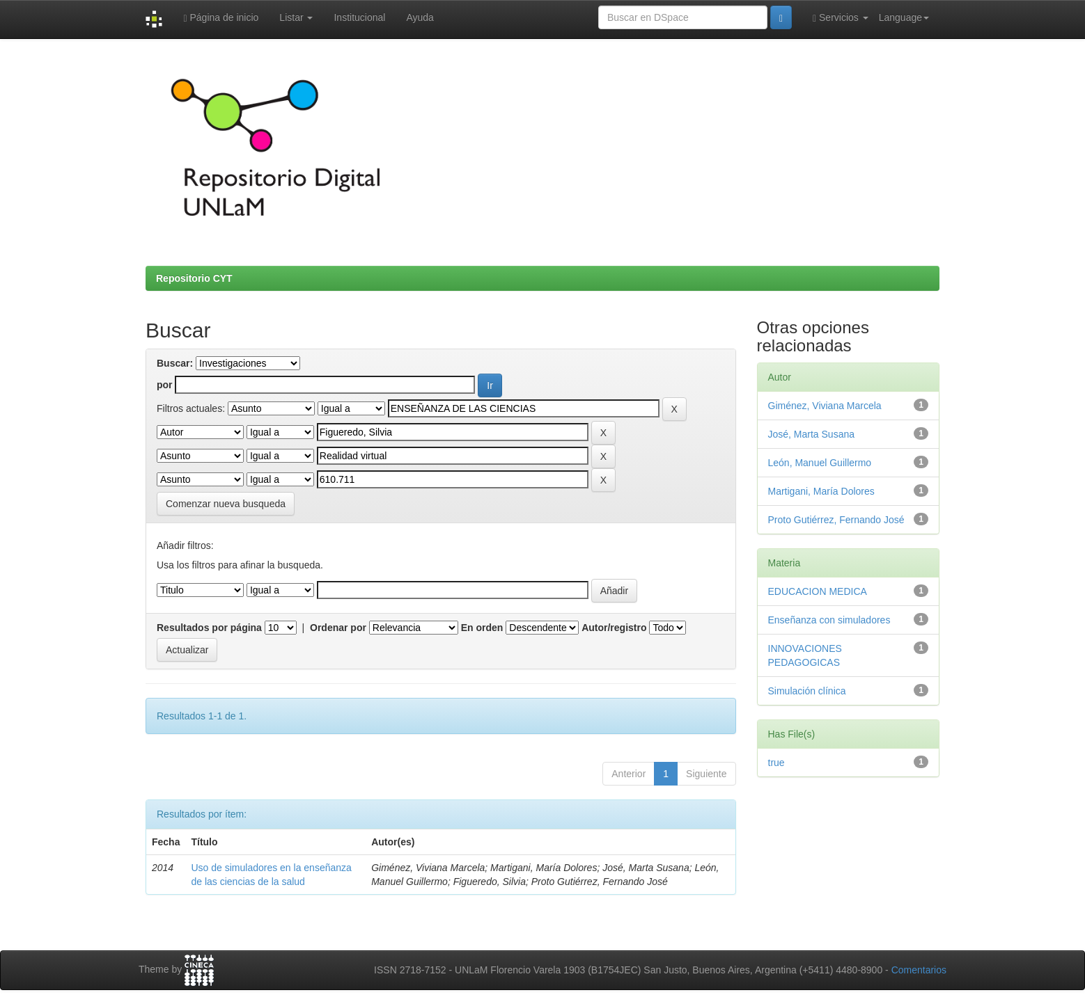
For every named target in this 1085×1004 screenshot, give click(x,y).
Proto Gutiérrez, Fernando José (836, 519)
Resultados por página (209, 627)
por (165, 384)
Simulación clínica (807, 690)
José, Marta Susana (811, 434)
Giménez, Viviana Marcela (825, 405)
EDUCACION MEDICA (817, 591)
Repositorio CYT (194, 278)
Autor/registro (613, 627)
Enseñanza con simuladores (829, 619)
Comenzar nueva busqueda (226, 503)
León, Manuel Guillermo (820, 462)
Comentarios (918, 969)
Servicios (840, 18)
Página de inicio (220, 18)
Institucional (359, 17)
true (776, 762)
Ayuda (419, 17)
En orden (482, 627)
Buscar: (175, 363)
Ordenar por (338, 627)
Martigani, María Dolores (821, 491)
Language (904, 17)
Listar (296, 17)
